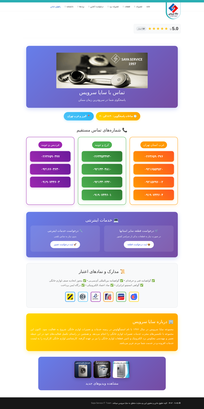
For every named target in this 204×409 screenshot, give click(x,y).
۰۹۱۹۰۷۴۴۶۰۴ (153, 195)
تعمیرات (139, 6)
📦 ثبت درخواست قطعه (138, 244)
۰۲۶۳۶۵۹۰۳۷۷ (50, 156)
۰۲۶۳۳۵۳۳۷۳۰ (102, 156)
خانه (148, 6)
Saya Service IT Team (101, 403)
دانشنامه (70, 6)
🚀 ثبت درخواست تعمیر (65, 244)
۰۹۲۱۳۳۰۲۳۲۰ (102, 182)
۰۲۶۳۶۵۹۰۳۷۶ (153, 156)
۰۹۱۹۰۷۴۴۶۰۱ (102, 195)
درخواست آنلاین (96, 6)
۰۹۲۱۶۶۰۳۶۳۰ (50, 169)
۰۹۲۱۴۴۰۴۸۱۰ (102, 169)
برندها (81, 6)
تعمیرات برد (114, 6)
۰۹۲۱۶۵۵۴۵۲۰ (153, 169)
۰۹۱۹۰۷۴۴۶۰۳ (50, 182)
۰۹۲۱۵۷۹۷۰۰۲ (153, 182)
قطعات (127, 6)
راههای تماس (55, 6)
